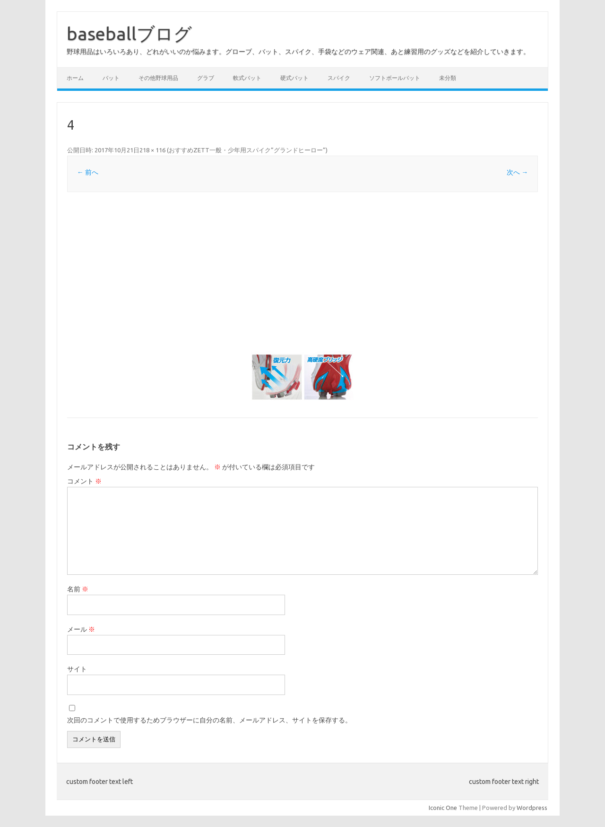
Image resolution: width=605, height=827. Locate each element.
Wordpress (532, 807)
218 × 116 (152, 150)
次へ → (517, 172)
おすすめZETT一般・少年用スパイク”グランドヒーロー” (247, 150)
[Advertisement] (302, 271)
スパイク (339, 78)
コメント (84, 481)
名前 (77, 589)
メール (81, 629)
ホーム (75, 78)
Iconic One (443, 807)
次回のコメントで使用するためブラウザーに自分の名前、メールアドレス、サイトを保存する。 (209, 720)
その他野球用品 (158, 78)
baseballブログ (129, 34)
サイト (77, 669)
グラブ (205, 78)
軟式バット (247, 78)
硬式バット (294, 78)
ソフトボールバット (394, 78)
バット (111, 78)
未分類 (447, 78)
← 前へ (87, 172)
